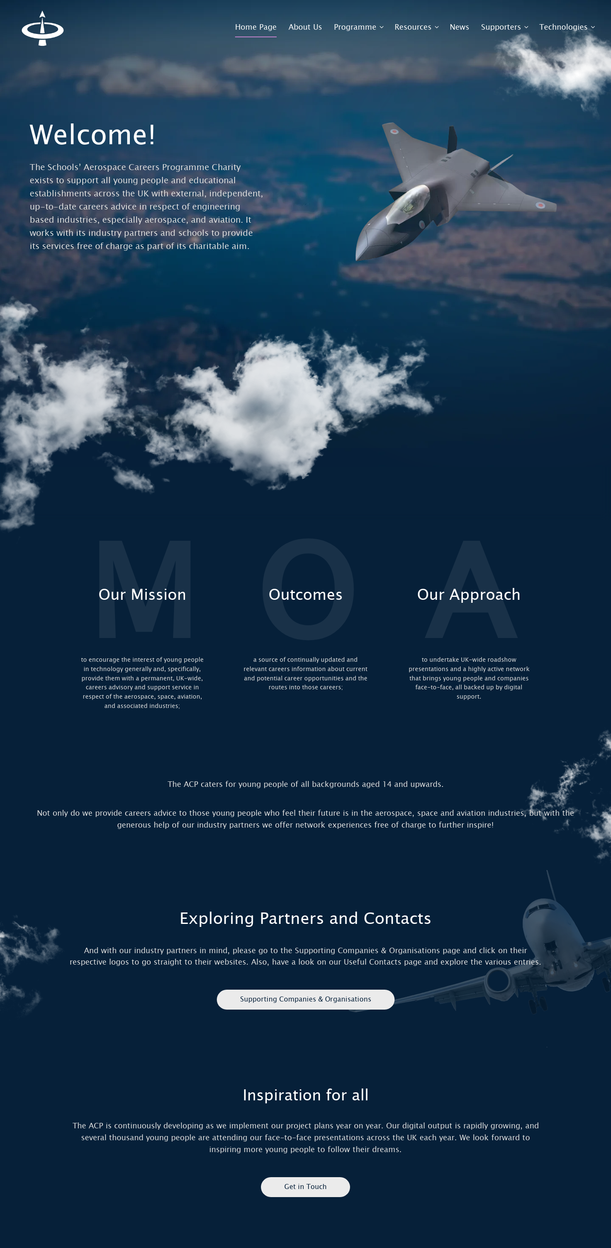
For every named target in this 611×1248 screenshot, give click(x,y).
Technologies (563, 27)
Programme (355, 27)
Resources (413, 27)
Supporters (501, 27)
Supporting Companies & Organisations (305, 999)
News (459, 27)
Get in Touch (305, 1186)
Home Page (256, 27)
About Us (305, 27)
